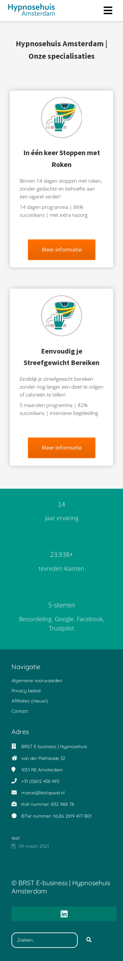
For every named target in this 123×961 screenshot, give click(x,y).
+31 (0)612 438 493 (40, 781)
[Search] (88, 940)
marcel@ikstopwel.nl (43, 793)
